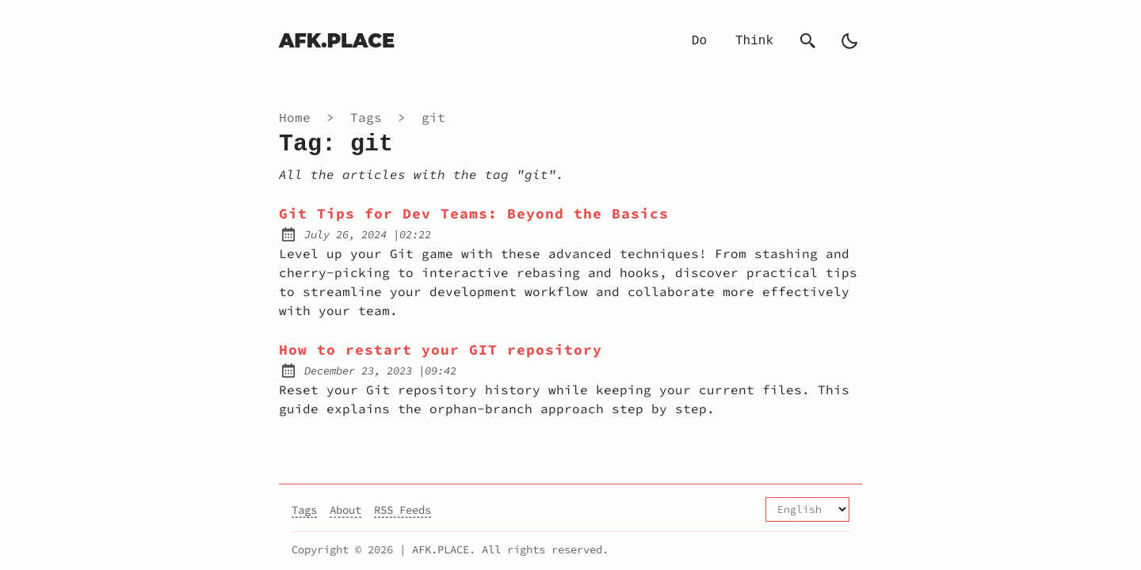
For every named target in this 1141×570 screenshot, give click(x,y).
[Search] (808, 41)
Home (295, 117)
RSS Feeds (402, 510)
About (345, 510)
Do (699, 41)
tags (370, 117)
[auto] (849, 41)
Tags (304, 510)
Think (754, 41)
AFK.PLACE (337, 40)
